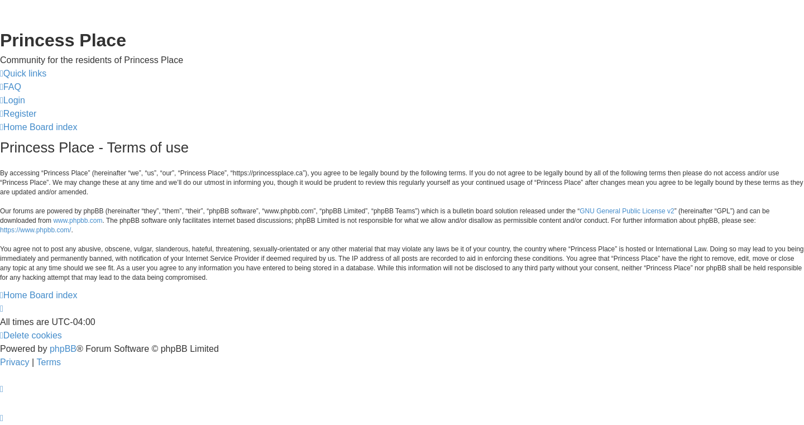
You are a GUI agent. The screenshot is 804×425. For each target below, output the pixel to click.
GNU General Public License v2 (627, 211)
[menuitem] (10, 87)
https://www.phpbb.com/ (35, 230)
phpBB (63, 349)
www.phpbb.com (77, 221)
